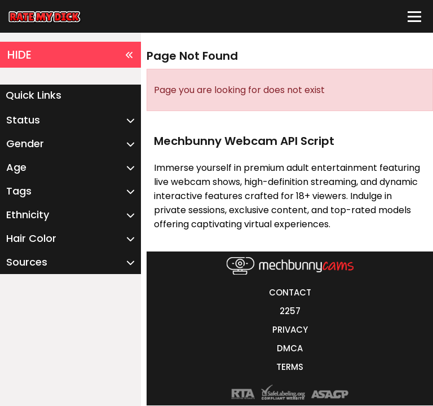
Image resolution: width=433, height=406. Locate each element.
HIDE (70, 55)
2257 (290, 311)
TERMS (289, 367)
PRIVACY (290, 330)
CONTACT (290, 292)
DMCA (290, 348)
